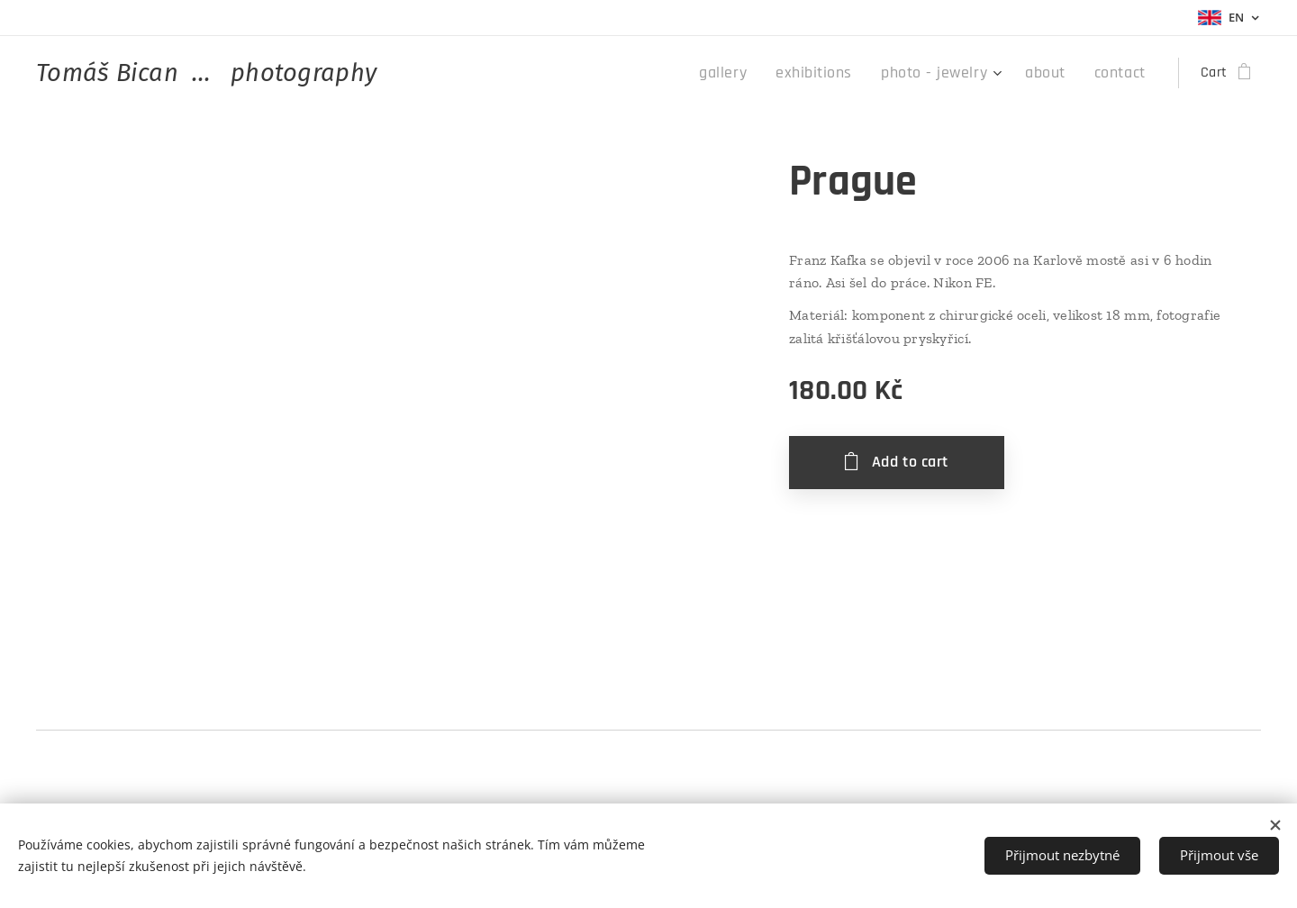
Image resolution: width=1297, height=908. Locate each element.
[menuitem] (757, 72)
